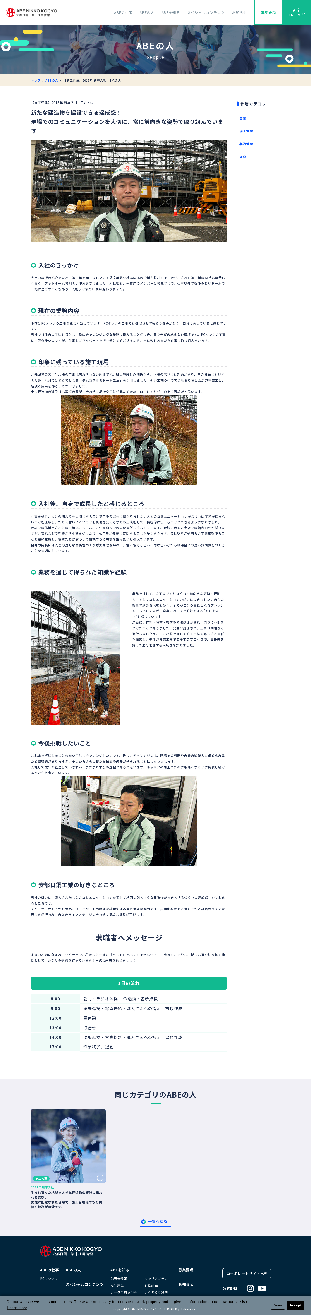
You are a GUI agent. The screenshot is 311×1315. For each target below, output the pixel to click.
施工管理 (246, 131)
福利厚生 (117, 1285)
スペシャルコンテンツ (206, 12)
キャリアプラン (156, 1278)
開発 (242, 156)
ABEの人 (147, 12)
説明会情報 (118, 1278)
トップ (36, 80)
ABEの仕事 (123, 12)
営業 (242, 118)
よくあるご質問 (156, 1292)
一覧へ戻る (157, 1221)
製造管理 (246, 144)
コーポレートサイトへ (246, 1273)
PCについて (49, 1278)
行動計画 (151, 1285)
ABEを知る (171, 12)
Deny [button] (277, 1305)
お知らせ (239, 12)
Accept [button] (295, 1305)
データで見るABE (123, 1292)
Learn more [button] (17, 1308)
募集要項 (268, 12)
